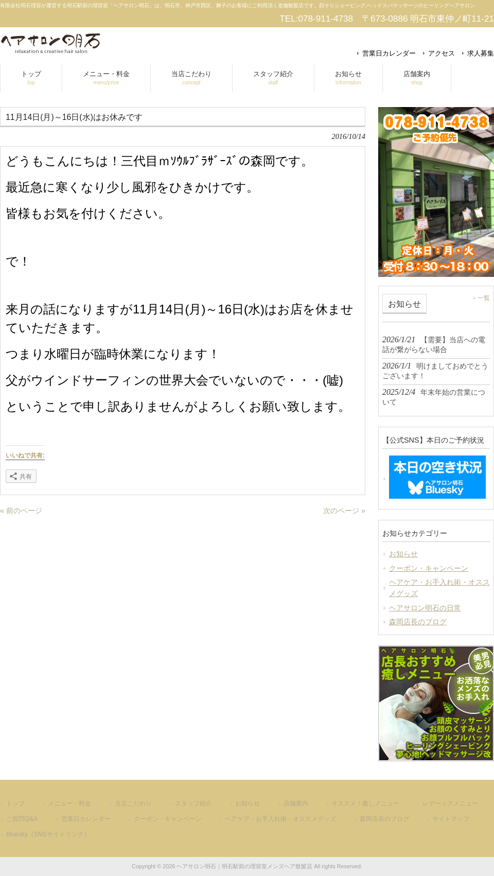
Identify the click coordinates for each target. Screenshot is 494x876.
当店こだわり (133, 803)
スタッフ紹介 (193, 803)
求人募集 (480, 53)
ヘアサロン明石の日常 (425, 608)
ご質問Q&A (22, 818)
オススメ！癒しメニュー (365, 803)
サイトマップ (450, 818)
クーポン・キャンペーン (428, 568)
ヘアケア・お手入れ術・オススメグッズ (439, 588)
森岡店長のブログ (418, 622)
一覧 (484, 298)
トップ (15, 803)
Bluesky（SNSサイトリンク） (48, 834)
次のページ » (344, 510)
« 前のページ (21, 510)
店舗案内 (296, 803)
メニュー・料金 (69, 803)
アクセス (441, 53)
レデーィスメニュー (450, 803)
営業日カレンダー (389, 53)
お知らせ (403, 554)
